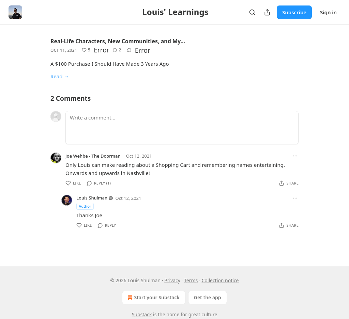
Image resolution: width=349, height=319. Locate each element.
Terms (191, 280)
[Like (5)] (86, 50)
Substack (142, 314)
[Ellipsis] (295, 155)
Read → (59, 76)
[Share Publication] (267, 12)
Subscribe (294, 12)
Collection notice (220, 280)
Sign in (328, 12)
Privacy (172, 280)
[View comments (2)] (116, 50)
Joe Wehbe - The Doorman (93, 156)
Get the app (207, 297)
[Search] (252, 12)
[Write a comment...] (182, 127)
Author (85, 206)
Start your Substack (152, 297)
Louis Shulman (91, 198)
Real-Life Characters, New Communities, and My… (117, 41)
